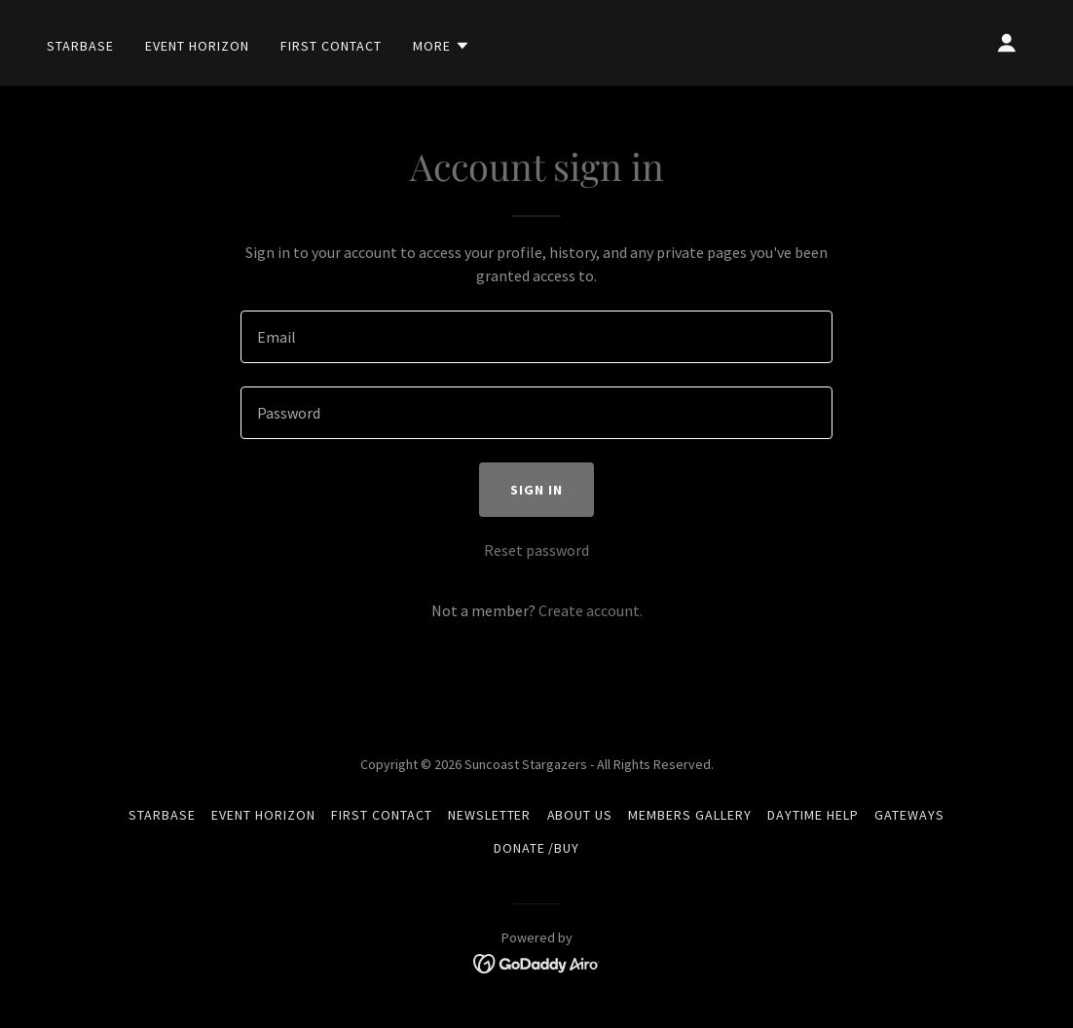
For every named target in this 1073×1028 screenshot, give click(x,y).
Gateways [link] (909, 815)
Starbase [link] (80, 46)
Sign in (536, 489)
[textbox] (536, 337)
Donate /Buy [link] (537, 848)
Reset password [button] (536, 550)
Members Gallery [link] (690, 815)
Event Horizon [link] (197, 46)
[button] (441, 45)
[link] (537, 962)
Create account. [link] (590, 610)
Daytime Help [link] (813, 815)
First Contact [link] (331, 46)
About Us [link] (580, 815)
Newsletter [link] (490, 815)
